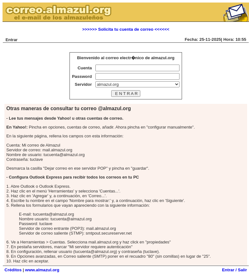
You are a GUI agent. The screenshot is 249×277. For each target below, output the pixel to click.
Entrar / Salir (234, 270)
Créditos (12, 270)
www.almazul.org (42, 270)
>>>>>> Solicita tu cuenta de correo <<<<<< (125, 29)
